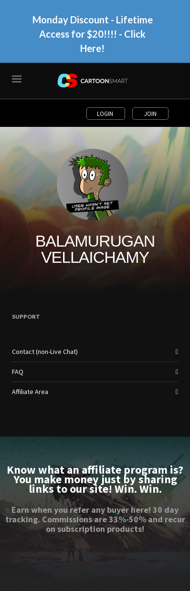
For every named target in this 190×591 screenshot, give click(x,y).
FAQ (17, 371)
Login (105, 113)
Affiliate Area (30, 391)
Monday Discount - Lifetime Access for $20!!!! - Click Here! (92, 34)
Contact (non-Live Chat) (45, 351)
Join (150, 113)
